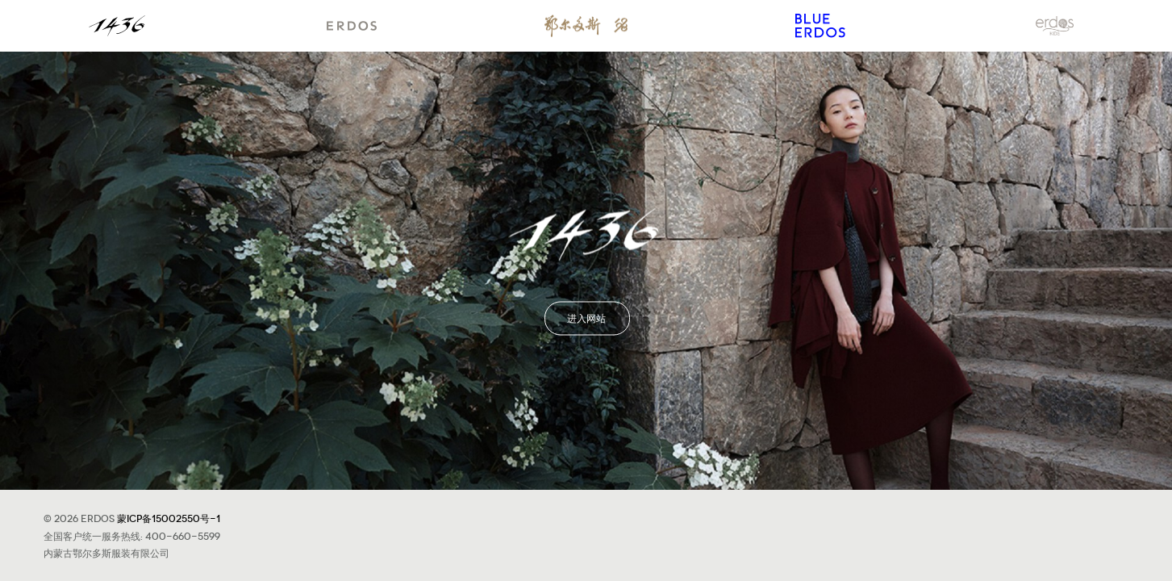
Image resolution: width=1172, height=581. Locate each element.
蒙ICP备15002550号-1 (168, 518)
